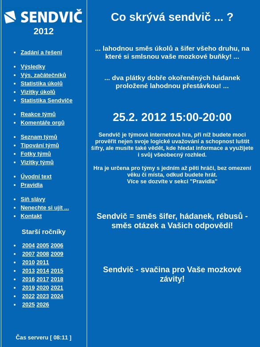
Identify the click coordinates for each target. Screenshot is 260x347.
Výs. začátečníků (43, 75)
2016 (28, 279)
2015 (57, 270)
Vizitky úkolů (37, 92)
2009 (57, 253)
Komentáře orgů (42, 122)
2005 (42, 245)
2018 (57, 279)
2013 (28, 270)
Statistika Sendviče (46, 100)
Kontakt (31, 216)
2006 (57, 245)
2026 (42, 304)
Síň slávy (32, 199)
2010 (28, 262)
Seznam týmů (38, 136)
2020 (42, 287)
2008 (42, 253)
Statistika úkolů (41, 83)
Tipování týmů (39, 145)
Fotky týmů (35, 153)
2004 (28, 245)
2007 (28, 253)
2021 (57, 287)
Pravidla (31, 185)
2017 (42, 279)
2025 (28, 304)
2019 (28, 287)
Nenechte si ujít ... (44, 207)
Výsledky (32, 66)
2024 (57, 296)
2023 (42, 296)
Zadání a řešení (41, 52)
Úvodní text (36, 176)
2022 (28, 296)
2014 (42, 270)
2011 (42, 262)
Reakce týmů (38, 114)
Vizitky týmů (36, 162)
